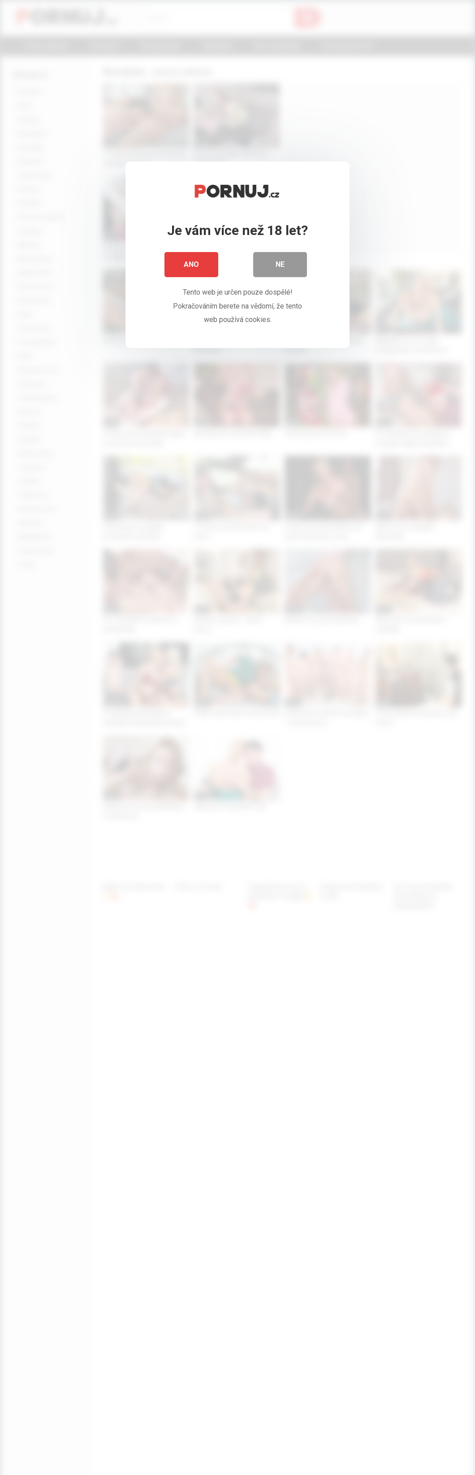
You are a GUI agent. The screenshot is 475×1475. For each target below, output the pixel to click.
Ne (280, 264)
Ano (191, 264)
